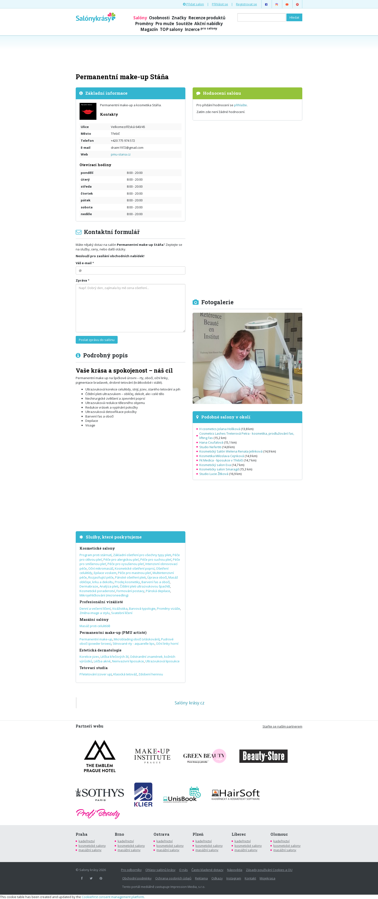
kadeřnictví (87, 841)
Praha (82, 834)
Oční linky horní (167, 643)
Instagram (233, 878)
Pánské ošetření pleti (130, 577)
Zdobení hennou (150, 674)
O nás (183, 870)
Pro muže (164, 23)
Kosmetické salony (97, 548)
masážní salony (90, 850)
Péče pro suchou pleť (155, 559)
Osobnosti (159, 18)
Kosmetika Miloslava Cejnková (221, 456)
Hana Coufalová (211, 442)
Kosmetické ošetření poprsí (135, 568)
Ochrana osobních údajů (173, 878)
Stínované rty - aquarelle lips (134, 643)
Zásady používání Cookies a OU (269, 870)
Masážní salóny (94, 619)
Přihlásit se (220, 4)
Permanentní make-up (96, 639)
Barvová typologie (142, 608)
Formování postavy (130, 591)
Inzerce (201, 29)
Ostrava (161, 834)
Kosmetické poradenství (97, 591)
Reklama (201, 878)
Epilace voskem (105, 573)
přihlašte (240, 105)
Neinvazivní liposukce (128, 661)
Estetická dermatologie (101, 650)
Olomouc (279, 834)
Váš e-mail (84, 263)
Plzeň (198, 834)
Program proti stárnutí (96, 555)
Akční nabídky (208, 23)
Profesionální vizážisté (101, 602)
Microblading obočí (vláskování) (137, 639)
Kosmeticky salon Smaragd (219, 469)
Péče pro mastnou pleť (134, 573)
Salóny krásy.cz (189, 703)
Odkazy (217, 878)
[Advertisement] (189, 53)
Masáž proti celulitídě (95, 626)
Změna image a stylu (95, 613)
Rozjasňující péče (101, 577)
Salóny (140, 18)
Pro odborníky (131, 870)
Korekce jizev (89, 656)
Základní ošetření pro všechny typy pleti (142, 555)
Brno (119, 834)
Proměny (144, 23)
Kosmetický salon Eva (215, 465)
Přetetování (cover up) (96, 674)
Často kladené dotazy (207, 870)
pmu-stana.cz (121, 154)
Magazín (149, 29)
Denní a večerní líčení (95, 608)
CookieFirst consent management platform (113, 897)
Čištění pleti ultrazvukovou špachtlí (145, 586)
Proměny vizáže (168, 608)
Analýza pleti (109, 586)
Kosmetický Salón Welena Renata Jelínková (231, 451)
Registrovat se (246, 4)
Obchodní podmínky (137, 878)
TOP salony (171, 29)
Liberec (239, 834)
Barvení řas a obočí (156, 582)
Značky (179, 18)
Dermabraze (89, 586)
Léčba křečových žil (114, 656)
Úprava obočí (157, 577)
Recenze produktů (206, 18)
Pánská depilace (158, 591)
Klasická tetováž (125, 674)
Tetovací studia (94, 667)
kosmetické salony (92, 845)
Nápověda (234, 870)
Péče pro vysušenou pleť (126, 564)
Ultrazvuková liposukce (162, 661)
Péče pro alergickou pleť (121, 559)
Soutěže (184, 23)
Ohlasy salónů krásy (160, 870)
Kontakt (250, 878)
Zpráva (81, 280)
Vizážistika (120, 608)
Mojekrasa (267, 878)
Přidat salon (193, 4)
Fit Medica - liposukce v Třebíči (221, 460)
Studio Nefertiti (210, 447)
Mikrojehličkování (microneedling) (104, 595)
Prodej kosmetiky (127, 582)
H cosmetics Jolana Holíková (219, 429)
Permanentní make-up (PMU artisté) (113, 632)
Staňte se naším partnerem (282, 726)
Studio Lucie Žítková (213, 474)
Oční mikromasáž (100, 568)
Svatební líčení (121, 613)
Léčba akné (102, 661)
